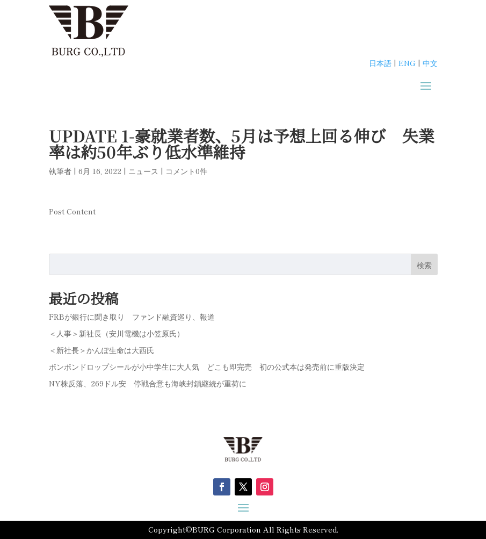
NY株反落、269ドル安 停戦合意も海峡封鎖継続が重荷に (147, 383)
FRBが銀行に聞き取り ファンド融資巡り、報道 (132, 316)
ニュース (143, 171)
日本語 (380, 63)
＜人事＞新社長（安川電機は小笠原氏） (116, 333)
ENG (407, 63)
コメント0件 (186, 171)
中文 (430, 63)
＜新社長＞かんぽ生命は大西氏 (101, 349)
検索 (424, 265)
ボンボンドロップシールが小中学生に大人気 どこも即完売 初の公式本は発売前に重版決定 (207, 366)
